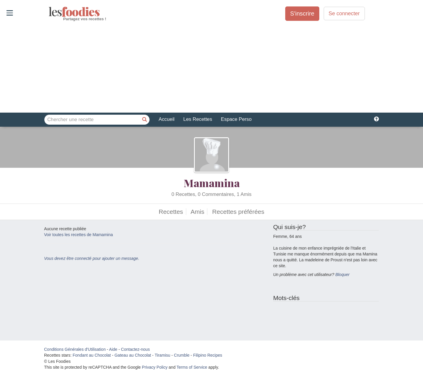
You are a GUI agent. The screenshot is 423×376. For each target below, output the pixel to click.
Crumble (181, 355)
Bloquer (342, 274)
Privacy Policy (154, 367)
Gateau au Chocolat (133, 355)
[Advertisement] (211, 67)
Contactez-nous (135, 349)
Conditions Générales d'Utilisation (75, 349)
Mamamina (212, 183)
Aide (113, 349)
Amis (197, 211)
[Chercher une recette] (144, 119)
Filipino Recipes (207, 355)
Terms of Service (192, 367)
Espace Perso (236, 119)
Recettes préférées (238, 211)
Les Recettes (197, 119)
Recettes (171, 211)
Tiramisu (162, 355)
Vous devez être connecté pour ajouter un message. (91, 258)
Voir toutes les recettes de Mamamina (78, 234)
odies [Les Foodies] (49, 12)
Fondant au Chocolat (92, 355)
